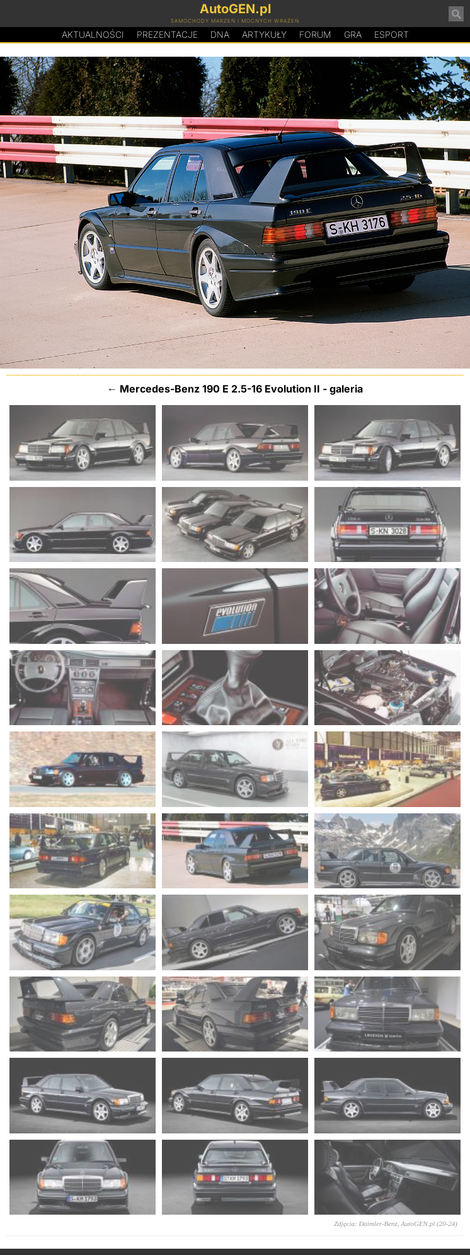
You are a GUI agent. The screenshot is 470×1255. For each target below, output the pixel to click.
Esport (391, 34)
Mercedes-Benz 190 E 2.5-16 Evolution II (220, 388)
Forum (315, 34)
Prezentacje (167, 34)
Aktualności (93, 34)
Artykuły (264, 34)
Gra (353, 34)
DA (219, 34)
